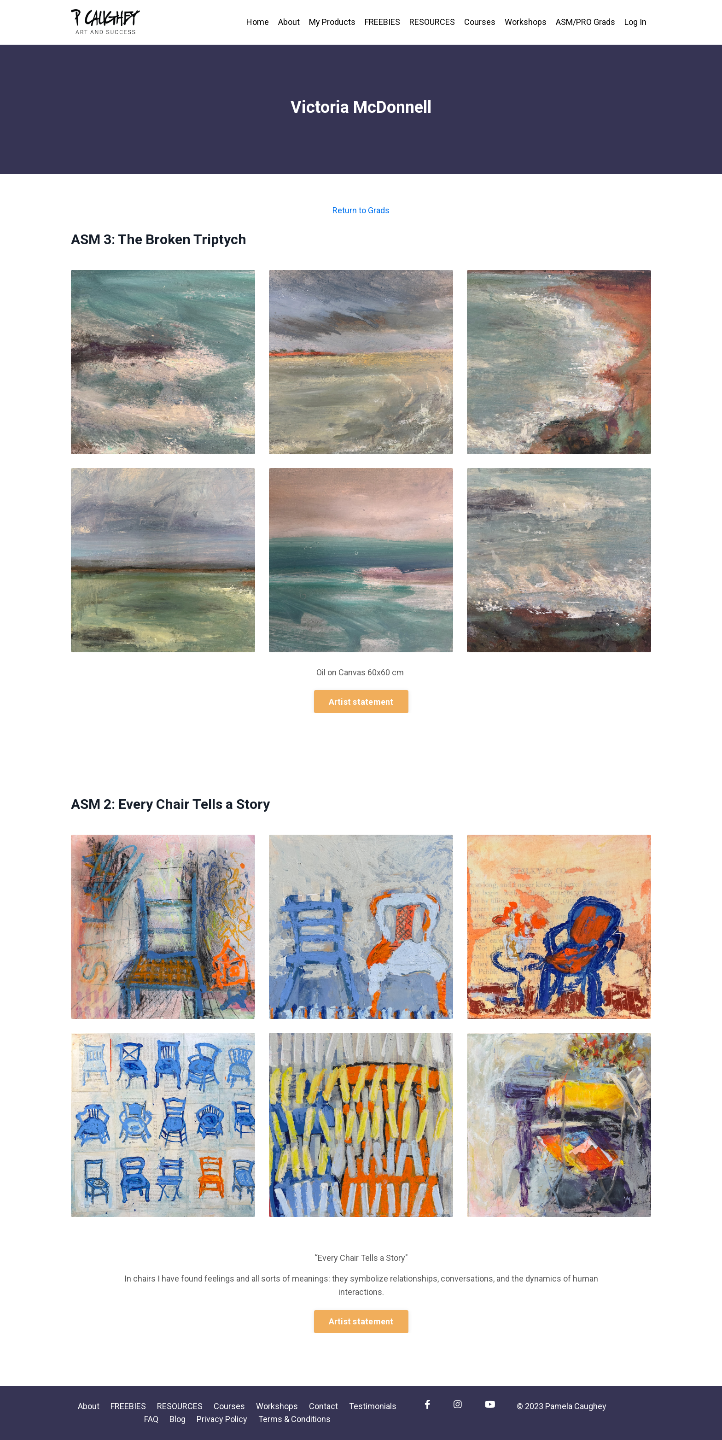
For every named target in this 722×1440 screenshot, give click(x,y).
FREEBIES (382, 22)
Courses (479, 22)
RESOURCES (432, 22)
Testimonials (372, 1406)
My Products (332, 22)
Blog (177, 1419)
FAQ (151, 1419)
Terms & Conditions (294, 1419)
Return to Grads (361, 210)
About (289, 22)
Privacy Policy (222, 1419)
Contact (323, 1406)
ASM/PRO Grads (585, 22)
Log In (635, 22)
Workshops (526, 22)
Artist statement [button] (361, 702)
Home (257, 22)
